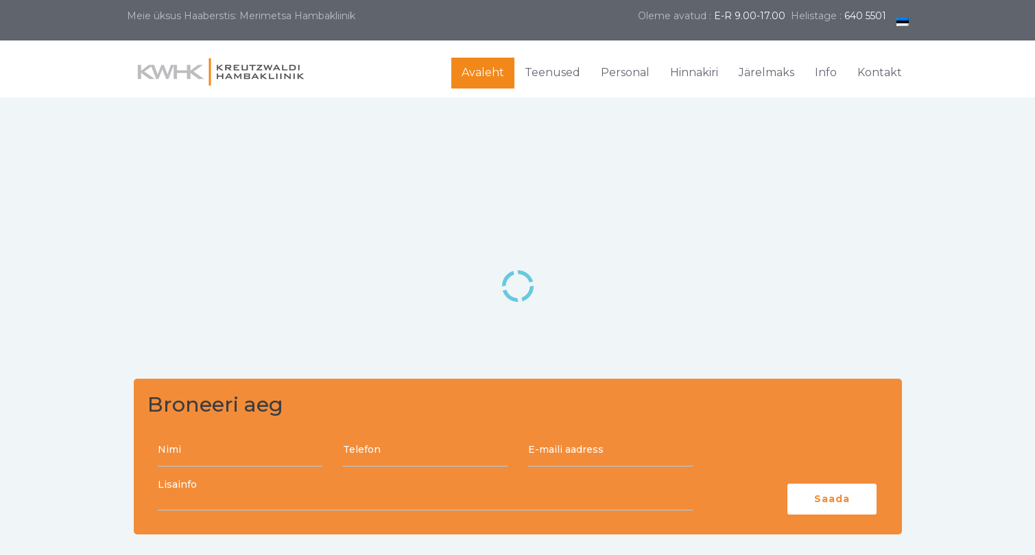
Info (826, 72)
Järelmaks (766, 72)
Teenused (552, 72)
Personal (625, 72)
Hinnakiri (694, 72)
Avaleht (483, 72)
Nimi (240, 451)
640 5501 (865, 16)
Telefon (425, 451)
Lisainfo (425, 495)
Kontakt (879, 72)
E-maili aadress (610, 451)
